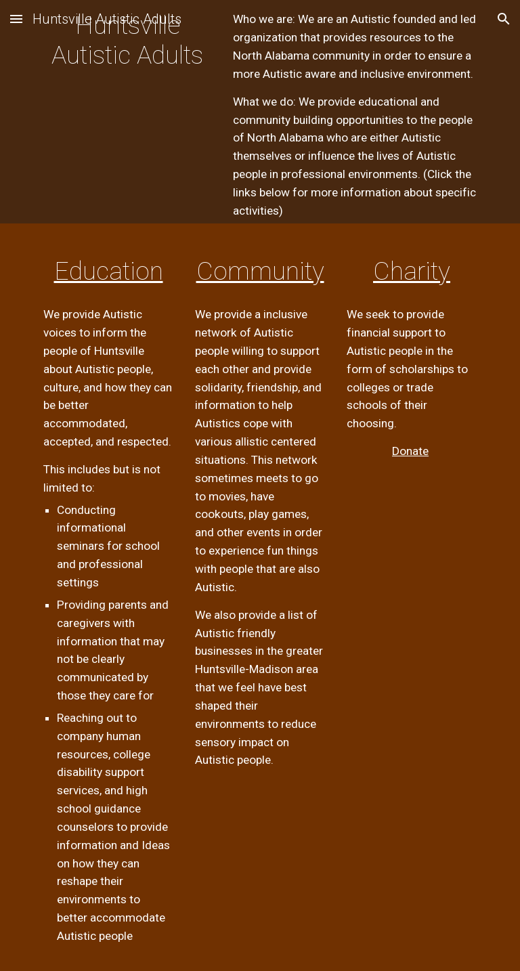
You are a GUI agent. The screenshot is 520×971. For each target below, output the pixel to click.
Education (108, 271)
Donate (410, 451)
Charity (411, 271)
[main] (127, 54)
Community (260, 271)
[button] (16, 18)
